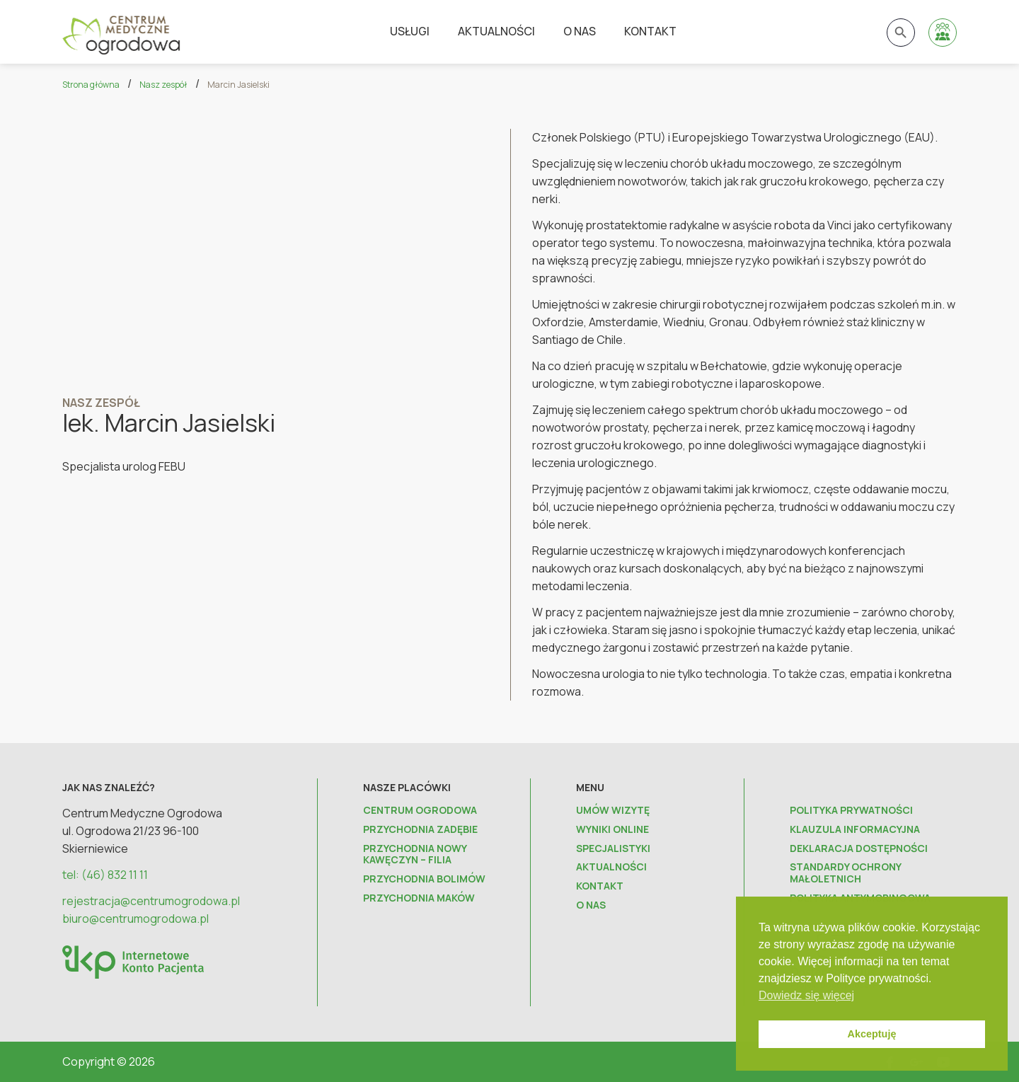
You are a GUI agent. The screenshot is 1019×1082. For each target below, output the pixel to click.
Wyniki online (612, 830)
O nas (579, 31)
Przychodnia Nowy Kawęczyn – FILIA (414, 855)
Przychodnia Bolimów (424, 879)
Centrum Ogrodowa (420, 811)
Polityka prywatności (851, 811)
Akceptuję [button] (872, 1034)
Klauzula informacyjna (855, 830)
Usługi (410, 31)
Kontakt (650, 31)
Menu (590, 787)
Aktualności (496, 31)
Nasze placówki (407, 787)
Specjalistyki (613, 849)
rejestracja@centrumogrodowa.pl (151, 901)
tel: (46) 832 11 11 (105, 874)
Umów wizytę (613, 811)
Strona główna (91, 85)
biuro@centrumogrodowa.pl (135, 918)
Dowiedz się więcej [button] (806, 995)
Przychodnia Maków (419, 898)
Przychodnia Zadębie (420, 830)
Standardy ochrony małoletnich (845, 873)
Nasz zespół (163, 85)
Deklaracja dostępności (859, 849)
